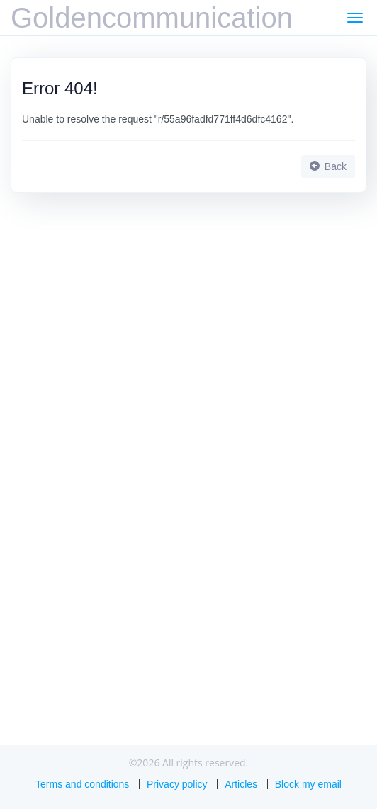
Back (328, 166)
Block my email (308, 784)
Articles (241, 784)
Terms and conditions (82, 784)
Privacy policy (177, 784)
